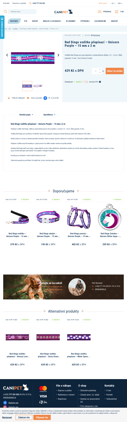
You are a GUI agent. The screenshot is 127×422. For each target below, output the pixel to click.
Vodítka (15, 28)
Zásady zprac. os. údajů (89, 394)
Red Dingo (96, 35)
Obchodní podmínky (88, 390)
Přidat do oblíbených (18, 98)
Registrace (62, 399)
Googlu (11, 413)
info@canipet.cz (100, 289)
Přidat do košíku (115, 71)
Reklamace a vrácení (66, 394)
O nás (108, 390)
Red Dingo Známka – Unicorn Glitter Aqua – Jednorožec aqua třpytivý (110, 236)
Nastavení (7, 417)
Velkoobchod (111, 399)
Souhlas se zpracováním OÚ (90, 400)
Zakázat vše (24, 417)
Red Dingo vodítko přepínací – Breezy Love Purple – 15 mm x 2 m (17, 356)
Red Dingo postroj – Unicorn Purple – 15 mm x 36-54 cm (79, 236)
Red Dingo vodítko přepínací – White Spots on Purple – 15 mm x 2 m (79, 356)
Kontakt (6, 3)
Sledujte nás (13, 402)
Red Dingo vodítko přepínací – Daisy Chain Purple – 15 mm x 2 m (48, 356)
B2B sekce (103, 3)
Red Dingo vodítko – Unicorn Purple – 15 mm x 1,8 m (17, 236)
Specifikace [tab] (48, 114)
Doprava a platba (19, 3)
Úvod (4, 28)
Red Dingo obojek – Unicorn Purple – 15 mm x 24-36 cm (48, 236)
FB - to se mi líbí (53, 98)
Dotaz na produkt (36, 98)
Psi (10, 28)
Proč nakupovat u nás (89, 406)
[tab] (26, 113)
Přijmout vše (42, 417)
